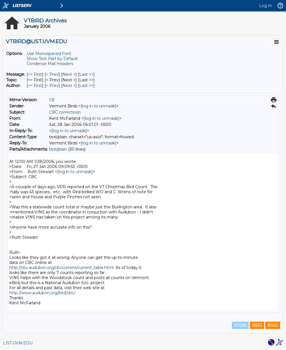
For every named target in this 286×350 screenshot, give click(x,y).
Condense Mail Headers (50, 63)
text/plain (58, 149)
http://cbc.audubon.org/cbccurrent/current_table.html (61, 267)
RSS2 (272, 325)
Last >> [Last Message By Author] (86, 85)
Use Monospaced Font (49, 53)
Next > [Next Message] (69, 74)
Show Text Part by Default (52, 58)
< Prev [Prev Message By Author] (52, 85)
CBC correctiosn (65, 112)
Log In (265, 5)
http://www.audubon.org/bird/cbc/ (42, 292)
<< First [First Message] (35, 74)
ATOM (240, 325)
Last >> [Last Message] (86, 74)
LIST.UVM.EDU (18, 343)
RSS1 (257, 325)
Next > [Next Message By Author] (69, 85)
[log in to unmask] (98, 106)
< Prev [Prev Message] (52, 74)
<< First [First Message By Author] (35, 85)
